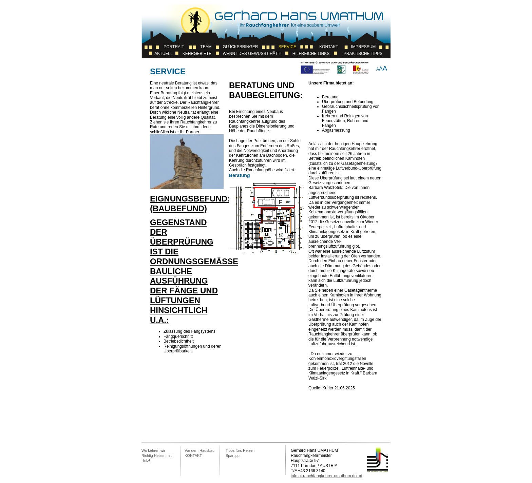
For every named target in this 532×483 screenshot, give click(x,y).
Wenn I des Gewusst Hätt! (252, 53)
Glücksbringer (240, 46)
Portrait (174, 46)
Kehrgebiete (197, 53)
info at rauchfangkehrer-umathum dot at (326, 476)
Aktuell (163, 53)
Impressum (363, 46)
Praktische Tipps (363, 53)
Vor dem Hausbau (199, 450)
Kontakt (328, 46)
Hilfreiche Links (310, 53)
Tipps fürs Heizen (240, 450)
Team (205, 46)
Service (287, 46)
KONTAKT (193, 455)
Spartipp (233, 455)
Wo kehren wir (153, 450)
